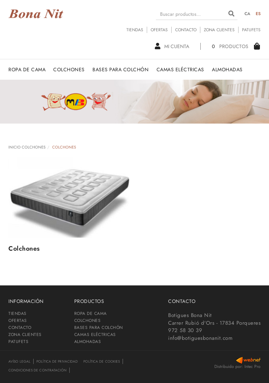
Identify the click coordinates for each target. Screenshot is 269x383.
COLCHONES (87, 320)
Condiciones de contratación (37, 370)
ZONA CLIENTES (219, 30)
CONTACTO (185, 30)
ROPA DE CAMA (90, 313)
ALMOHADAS (87, 341)
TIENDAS (134, 30)
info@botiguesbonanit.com (200, 338)
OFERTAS (159, 30)
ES (258, 14)
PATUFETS (251, 30)
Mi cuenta (172, 46)
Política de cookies (101, 361)
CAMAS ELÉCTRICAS (95, 334)
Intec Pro (252, 366)
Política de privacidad (57, 361)
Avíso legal (19, 361)
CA (247, 14)
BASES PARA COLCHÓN (98, 327)
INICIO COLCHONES (27, 147)
